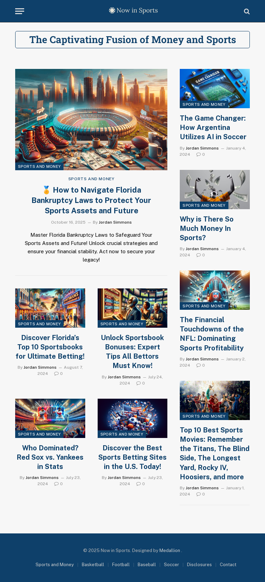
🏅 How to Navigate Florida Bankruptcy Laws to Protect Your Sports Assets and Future (91, 200)
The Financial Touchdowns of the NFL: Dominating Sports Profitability (212, 334)
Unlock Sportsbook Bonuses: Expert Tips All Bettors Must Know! (132, 352)
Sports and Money (39, 166)
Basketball (93, 564)
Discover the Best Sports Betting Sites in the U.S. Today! (132, 457)
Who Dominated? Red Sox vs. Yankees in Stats (50, 457)
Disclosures (199, 564)
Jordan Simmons (115, 222)
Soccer (171, 564)
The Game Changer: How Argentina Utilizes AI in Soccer (213, 127)
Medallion (170, 550)
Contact (228, 564)
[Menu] (19, 11)
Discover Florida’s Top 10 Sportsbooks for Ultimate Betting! (50, 347)
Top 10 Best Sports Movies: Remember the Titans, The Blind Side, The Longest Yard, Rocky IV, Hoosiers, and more (214, 453)
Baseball (147, 564)
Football (121, 564)
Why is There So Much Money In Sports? (207, 228)
